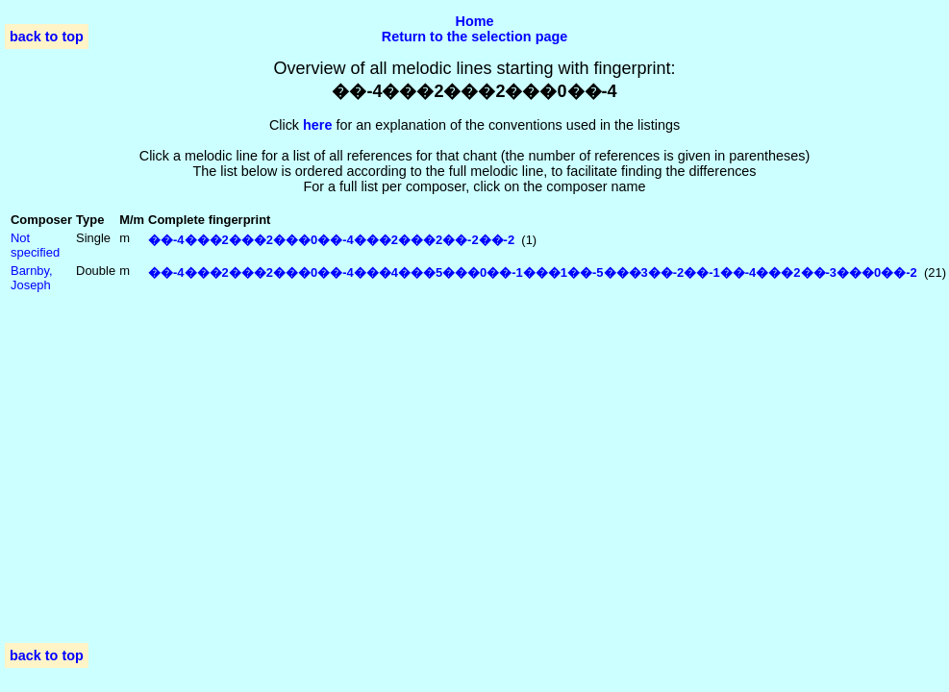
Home (475, 21)
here (317, 125)
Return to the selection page (475, 36)
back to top (47, 36)
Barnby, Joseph (32, 277)
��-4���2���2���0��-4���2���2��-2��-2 (331, 240)
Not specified (35, 245)
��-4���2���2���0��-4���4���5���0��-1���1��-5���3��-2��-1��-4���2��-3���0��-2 (532, 272)
